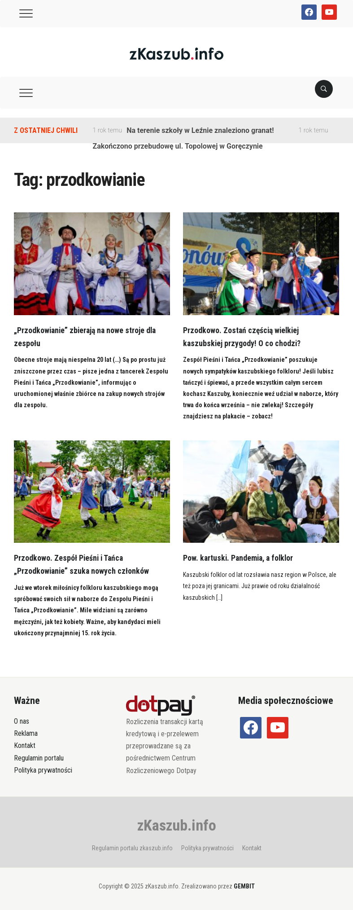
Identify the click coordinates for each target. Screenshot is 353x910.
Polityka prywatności (43, 770)
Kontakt (24, 745)
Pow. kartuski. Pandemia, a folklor (240, 558)
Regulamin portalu (39, 758)
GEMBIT (244, 886)
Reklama (26, 733)
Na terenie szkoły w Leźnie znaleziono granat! (200, 130)
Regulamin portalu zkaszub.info (132, 848)
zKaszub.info (176, 825)
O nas (21, 721)
